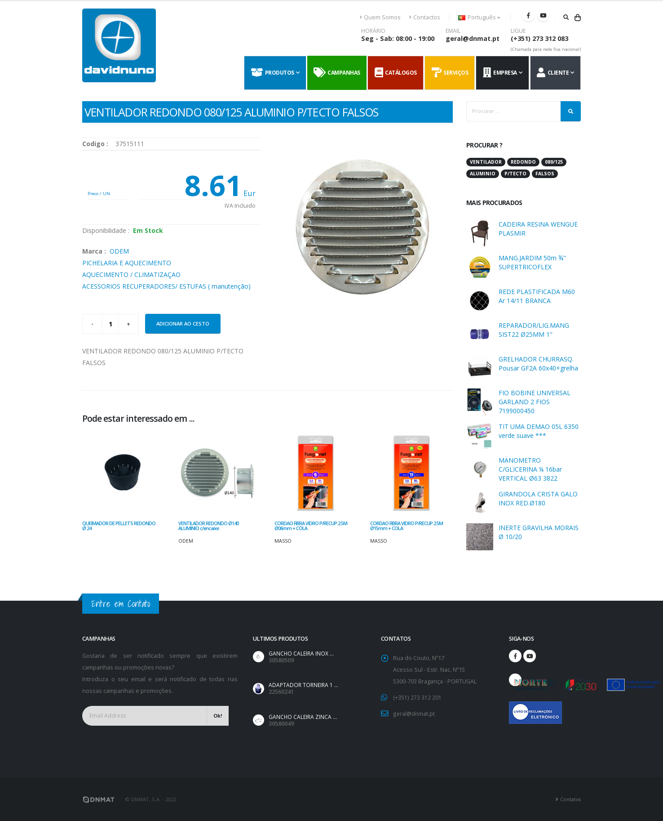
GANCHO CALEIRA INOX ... (302, 653)
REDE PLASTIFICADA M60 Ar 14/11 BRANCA (537, 296)
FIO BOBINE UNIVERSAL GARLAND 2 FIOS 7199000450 (534, 401)
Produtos (272, 73)
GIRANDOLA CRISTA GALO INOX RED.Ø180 (538, 498)
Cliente (553, 73)
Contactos (424, 17)
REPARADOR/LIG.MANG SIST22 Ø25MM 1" (534, 330)
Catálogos (396, 73)
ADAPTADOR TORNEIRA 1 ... (304, 685)
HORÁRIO (373, 31)
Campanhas (337, 73)
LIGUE (518, 31)
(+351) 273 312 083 (539, 38)
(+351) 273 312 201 (417, 697)
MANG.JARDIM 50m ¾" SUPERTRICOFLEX (532, 262)
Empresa (500, 73)
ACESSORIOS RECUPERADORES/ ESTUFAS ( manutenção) (166, 286)
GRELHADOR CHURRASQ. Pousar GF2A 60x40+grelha (538, 363)
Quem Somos (380, 17)
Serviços (450, 73)
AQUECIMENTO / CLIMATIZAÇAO (131, 274)
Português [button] (479, 17)
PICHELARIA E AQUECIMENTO (126, 263)
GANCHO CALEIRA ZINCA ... (303, 717)
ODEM (119, 251)
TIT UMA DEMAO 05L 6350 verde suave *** (539, 431)
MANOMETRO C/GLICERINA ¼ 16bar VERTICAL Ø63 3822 (530, 469)
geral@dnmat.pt (472, 38)
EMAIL (453, 31)
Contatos (570, 799)
